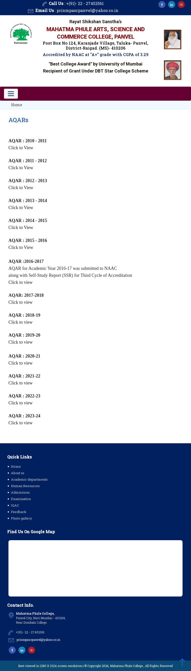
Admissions (20, 492)
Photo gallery (21, 518)
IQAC (15, 505)
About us (17, 473)
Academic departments (29, 479)
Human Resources (25, 486)
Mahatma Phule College (126, 666)
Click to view (20, 282)
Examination (21, 499)
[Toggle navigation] (11, 94)
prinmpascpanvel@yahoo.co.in (87, 10)
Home (16, 104)
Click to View (20, 147)
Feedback (18, 512)
